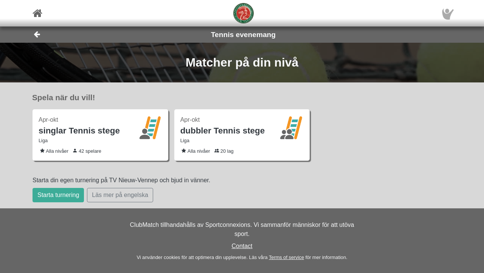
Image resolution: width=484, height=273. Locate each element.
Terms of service (286, 257)
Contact (241, 246)
